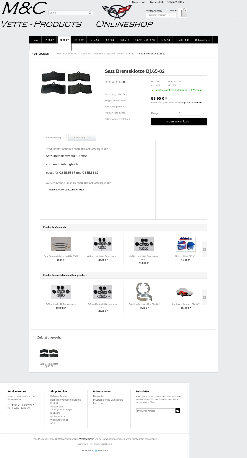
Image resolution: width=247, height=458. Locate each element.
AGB (52, 423)
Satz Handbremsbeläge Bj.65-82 (144, 304)
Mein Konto (139, 2)
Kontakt (54, 403)
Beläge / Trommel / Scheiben (121, 53)
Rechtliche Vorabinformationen (65, 400)
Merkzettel (156, 2)
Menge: (155, 113)
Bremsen (98, 53)
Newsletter (98, 396)
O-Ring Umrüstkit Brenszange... (102, 256)
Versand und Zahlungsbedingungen (61, 408)
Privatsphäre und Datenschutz (108, 400)
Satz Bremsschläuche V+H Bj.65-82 (61, 256)
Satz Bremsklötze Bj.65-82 (49, 365)
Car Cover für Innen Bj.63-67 (186, 304)
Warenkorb (182, 13)
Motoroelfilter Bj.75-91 (186, 256)
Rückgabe (55, 413)
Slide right (204, 249)
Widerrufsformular (59, 420)
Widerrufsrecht (57, 416)
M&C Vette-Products (67, 53)
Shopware (103, 450)
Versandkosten (86, 439)
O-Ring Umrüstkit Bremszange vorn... (144, 257)
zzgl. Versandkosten (192, 102)
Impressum (98, 403)
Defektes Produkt (58, 396)
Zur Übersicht (41, 53)
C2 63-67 (86, 53)
